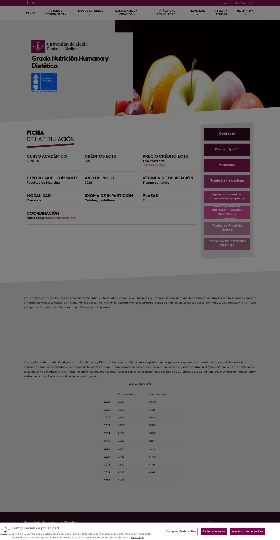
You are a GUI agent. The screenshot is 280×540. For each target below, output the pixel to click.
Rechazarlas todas (214, 532)
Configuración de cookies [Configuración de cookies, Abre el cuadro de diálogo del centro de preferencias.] (181, 532)
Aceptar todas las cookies (247, 532)
